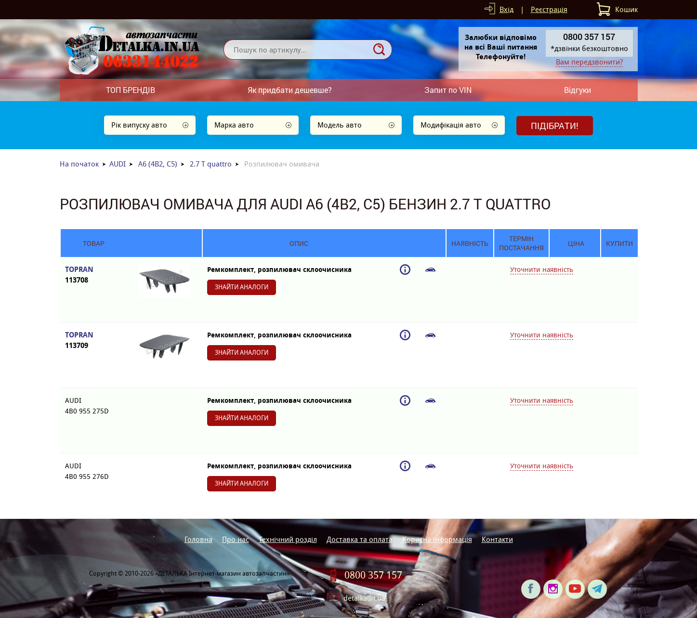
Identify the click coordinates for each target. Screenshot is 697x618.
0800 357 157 (373, 575)
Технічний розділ (288, 539)
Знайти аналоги (241, 287)
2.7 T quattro (211, 163)
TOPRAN (93, 275)
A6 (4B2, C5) (157, 163)
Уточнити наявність (541, 269)
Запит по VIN (448, 90)
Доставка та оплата (360, 539)
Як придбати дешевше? (290, 90)
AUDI (117, 163)
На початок (79, 163)
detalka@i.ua (364, 598)
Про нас (235, 539)
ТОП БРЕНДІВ (130, 90)
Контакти (497, 539)
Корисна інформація (437, 539)
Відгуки (577, 90)
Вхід (506, 9)
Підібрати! (555, 125)
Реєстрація (549, 9)
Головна (198, 539)
